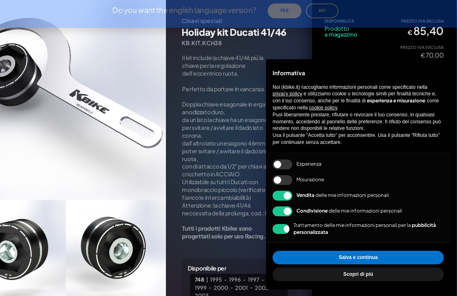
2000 (221, 287)
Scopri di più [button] (358, 274)
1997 (253, 279)
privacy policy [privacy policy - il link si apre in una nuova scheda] (287, 94)
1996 (235, 279)
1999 (201, 287)
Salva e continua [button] (358, 257)
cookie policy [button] (323, 108)
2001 (241, 287)
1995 (216, 279)
